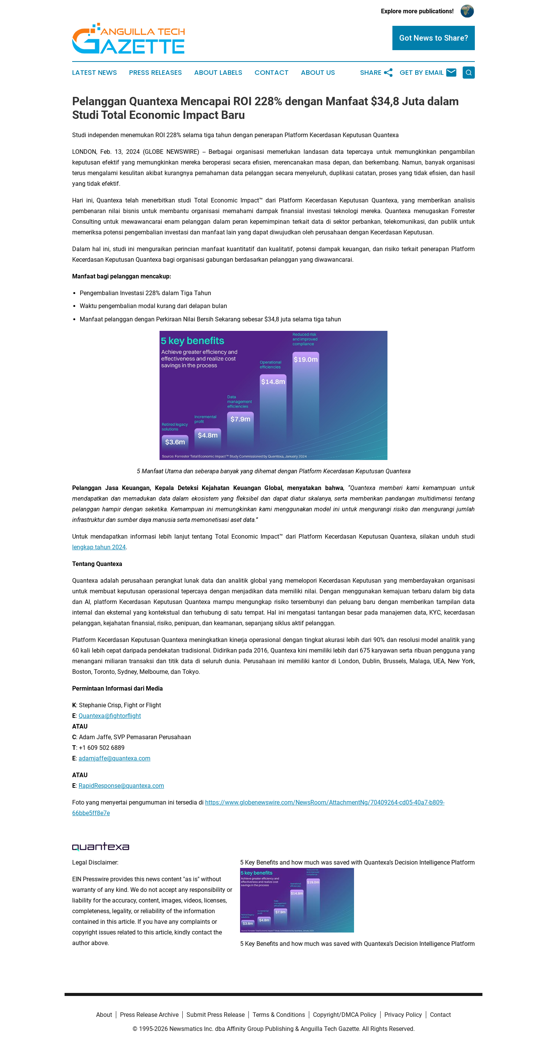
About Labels (218, 72)
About (104, 1014)
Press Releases (155, 72)
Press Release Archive (149, 1014)
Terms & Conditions (279, 1014)
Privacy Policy (403, 1014)
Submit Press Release (216, 1014)
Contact (272, 72)
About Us (318, 72)
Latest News (94, 72)
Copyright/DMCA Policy (344, 1014)
